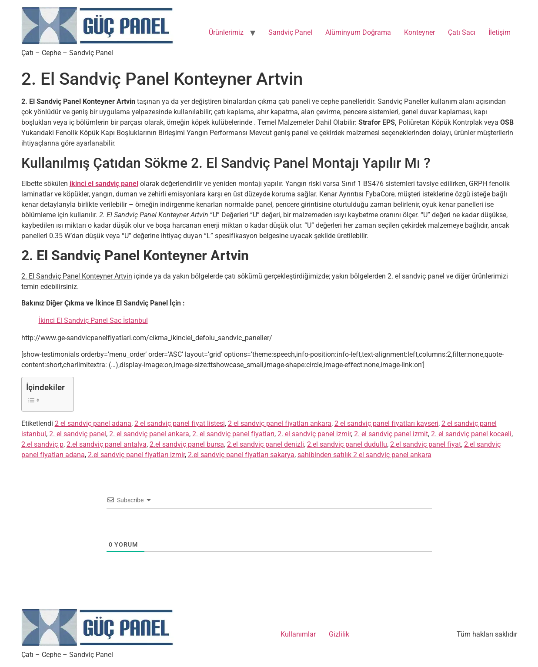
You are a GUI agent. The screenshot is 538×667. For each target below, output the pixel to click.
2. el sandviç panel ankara (149, 434)
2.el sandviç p (42, 444)
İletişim (499, 32)
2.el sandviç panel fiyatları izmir (136, 455)
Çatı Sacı (461, 32)
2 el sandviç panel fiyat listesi (179, 423)
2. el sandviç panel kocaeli (471, 434)
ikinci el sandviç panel (104, 183)
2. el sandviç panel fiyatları (233, 434)
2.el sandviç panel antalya (107, 444)
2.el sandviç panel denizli (265, 444)
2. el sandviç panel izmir (314, 434)
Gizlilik (339, 634)
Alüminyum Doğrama (358, 32)
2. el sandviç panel (77, 434)
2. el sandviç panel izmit (391, 434)
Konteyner (419, 32)
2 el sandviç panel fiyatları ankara (279, 423)
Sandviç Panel (290, 32)
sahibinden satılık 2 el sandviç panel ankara (364, 455)
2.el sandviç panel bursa (187, 444)
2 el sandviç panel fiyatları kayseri (386, 423)
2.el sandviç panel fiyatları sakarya (241, 455)
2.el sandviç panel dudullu (347, 444)
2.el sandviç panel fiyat (425, 444)
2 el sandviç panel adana (93, 423)
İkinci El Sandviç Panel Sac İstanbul (93, 320)
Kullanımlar (298, 634)
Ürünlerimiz (226, 32)
